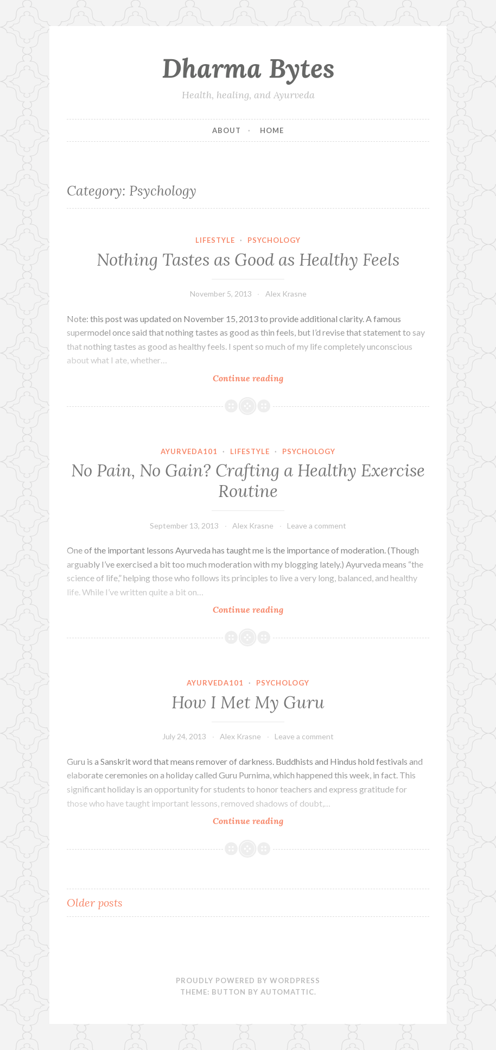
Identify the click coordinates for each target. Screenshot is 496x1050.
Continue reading (264, 378)
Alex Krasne (286, 293)
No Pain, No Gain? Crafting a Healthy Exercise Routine (248, 481)
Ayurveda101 (189, 451)
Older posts (95, 902)
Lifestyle (215, 240)
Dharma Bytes (248, 68)
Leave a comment (316, 525)
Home (272, 130)
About (226, 130)
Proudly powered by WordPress (248, 980)
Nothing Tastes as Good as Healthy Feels (248, 260)
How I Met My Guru (248, 702)
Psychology (274, 240)
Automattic (287, 992)
